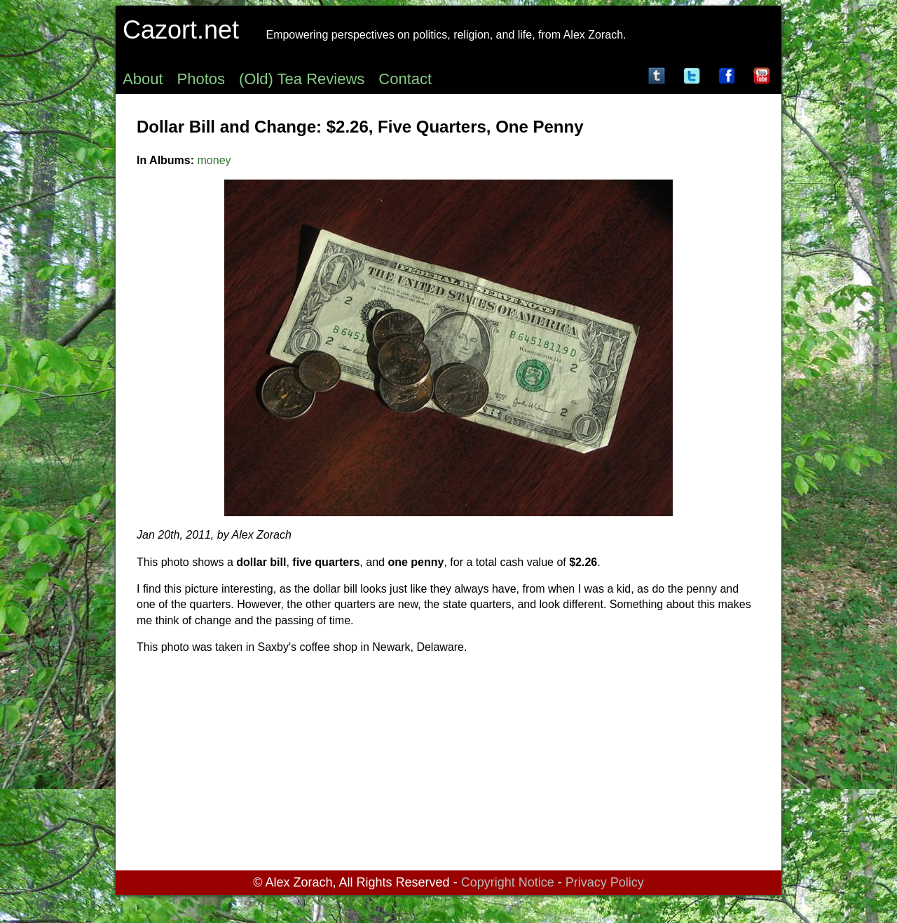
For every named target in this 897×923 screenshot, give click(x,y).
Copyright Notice (507, 882)
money (214, 160)
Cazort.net (181, 29)
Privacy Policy (605, 882)
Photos (201, 79)
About (143, 79)
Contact (405, 79)
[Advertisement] (448, 765)
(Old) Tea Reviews (301, 79)
